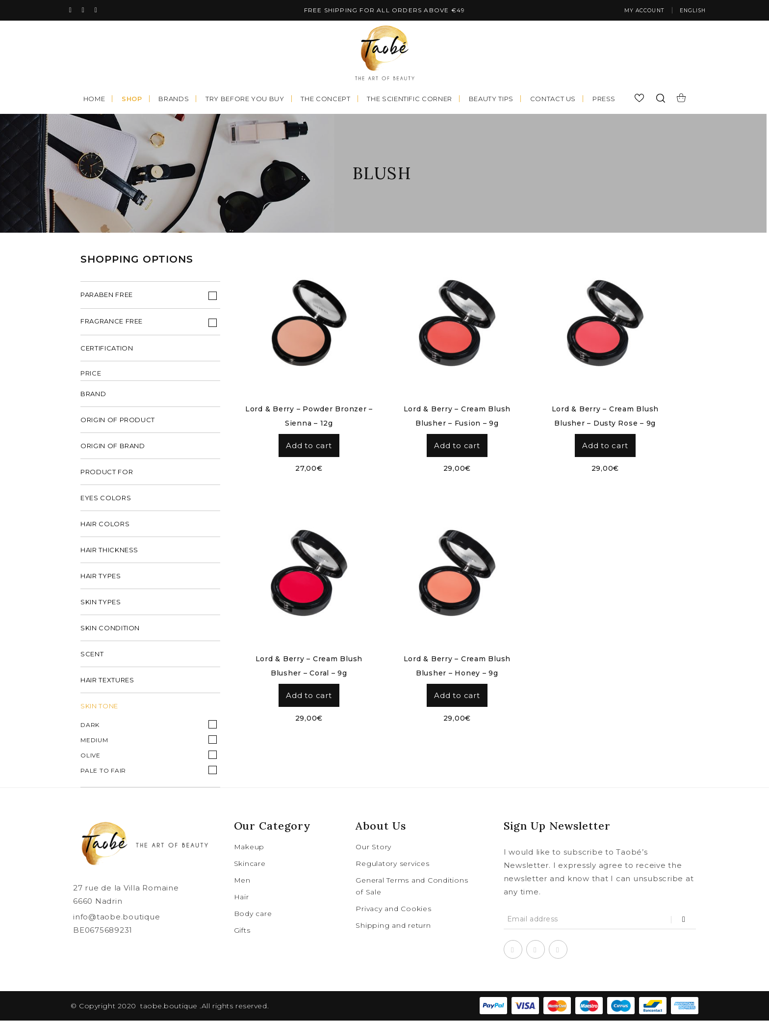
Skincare (250, 866)
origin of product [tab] (117, 423)
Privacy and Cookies (393, 912)
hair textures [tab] (107, 683)
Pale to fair (103, 774)
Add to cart (309, 446)
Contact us (553, 100)
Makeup (249, 850)
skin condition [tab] (110, 631)
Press (603, 100)
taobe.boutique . (171, 1009)
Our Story (373, 850)
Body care (253, 917)
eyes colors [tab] (105, 501)
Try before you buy (244, 100)
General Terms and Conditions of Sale (412, 889)
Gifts (242, 933)
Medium (94, 743)
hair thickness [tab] (109, 553)
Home (94, 100)
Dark (90, 728)
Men (242, 883)
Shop (132, 100)
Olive (90, 758)
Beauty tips (491, 100)
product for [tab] (106, 475)
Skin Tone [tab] (99, 709)
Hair (241, 900)
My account (632, 11)
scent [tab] (91, 657)
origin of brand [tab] (112, 449)
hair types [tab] (100, 579)
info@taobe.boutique (116, 920)
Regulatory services (392, 866)
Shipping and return (393, 928)
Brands (173, 100)
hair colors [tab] (104, 527)
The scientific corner (409, 100)
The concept (325, 100)
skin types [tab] (100, 605)
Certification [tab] (106, 351)
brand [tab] (93, 397)
